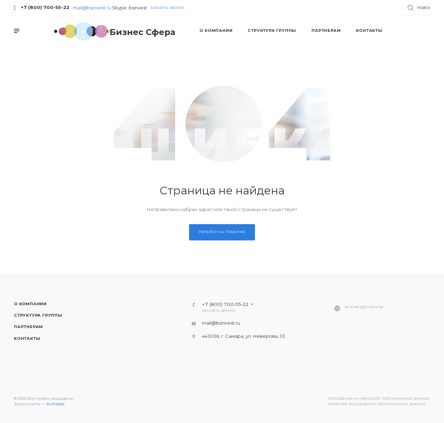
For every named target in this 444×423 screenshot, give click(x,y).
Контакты (27, 338)
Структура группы (38, 315)
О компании (30, 303)
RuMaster (55, 404)
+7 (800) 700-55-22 (45, 7)
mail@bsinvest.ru (92, 7)
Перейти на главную (222, 232)
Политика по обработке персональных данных (377, 404)
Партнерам (28, 326)
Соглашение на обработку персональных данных (379, 398)
